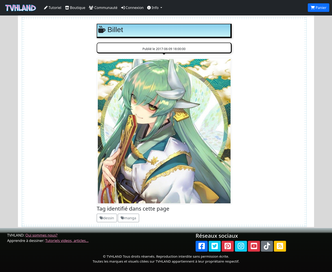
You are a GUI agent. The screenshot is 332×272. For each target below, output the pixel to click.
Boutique (75, 7)
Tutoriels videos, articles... (67, 240)
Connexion (132, 7)
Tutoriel (52, 7)
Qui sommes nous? (41, 235)
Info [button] (153, 7)
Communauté (103, 7)
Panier (318, 7)
